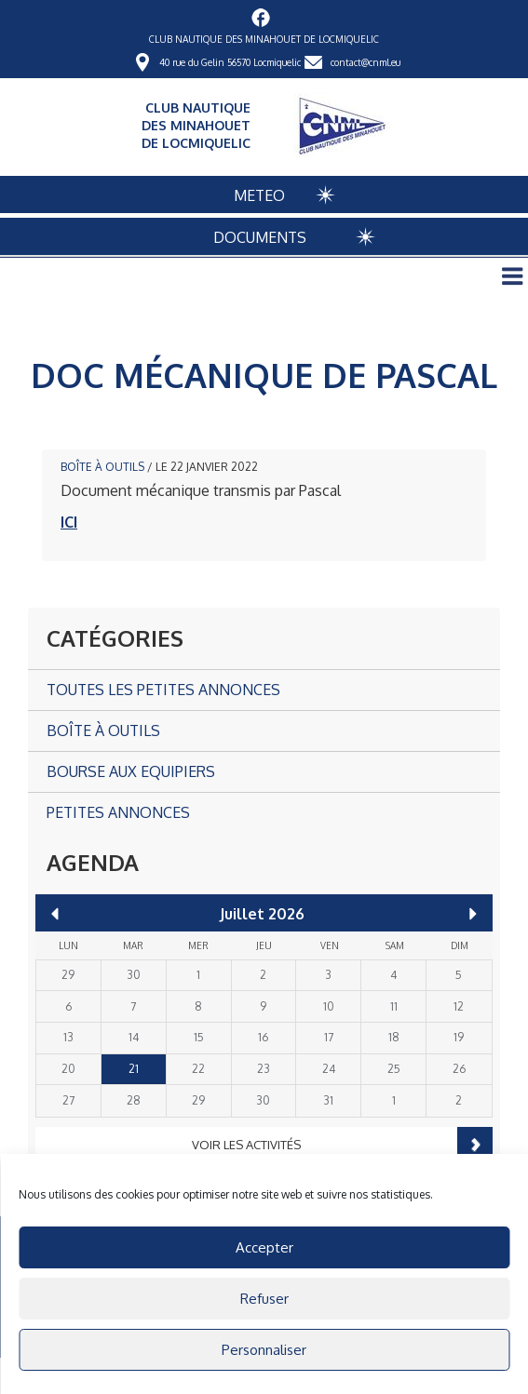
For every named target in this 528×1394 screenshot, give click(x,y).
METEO (259, 195)
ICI (69, 522)
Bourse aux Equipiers (131, 771)
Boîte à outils (102, 467)
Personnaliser (264, 1350)
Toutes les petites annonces (163, 689)
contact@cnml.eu (365, 62)
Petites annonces (118, 812)
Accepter (264, 1247)
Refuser (264, 1298)
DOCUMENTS (259, 237)
